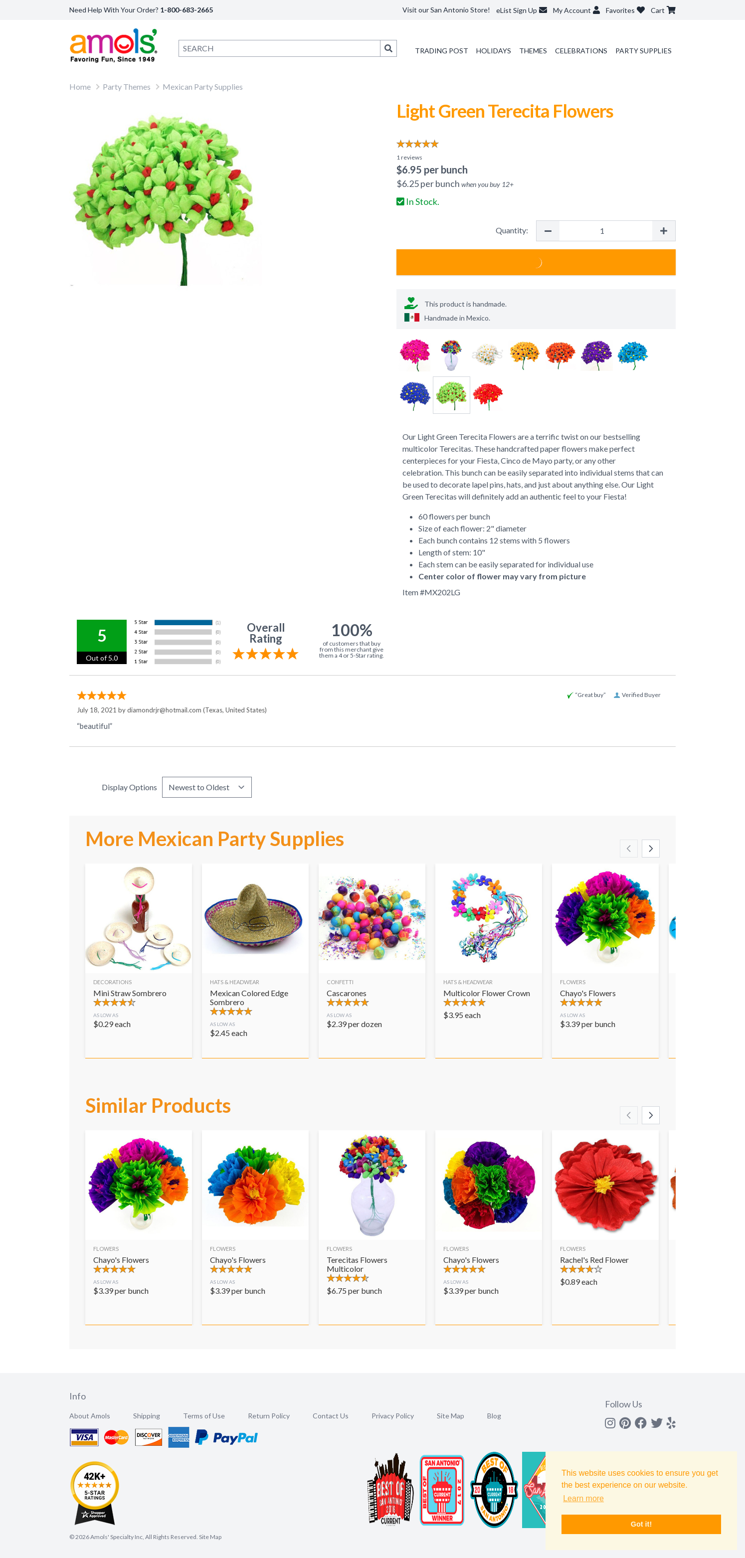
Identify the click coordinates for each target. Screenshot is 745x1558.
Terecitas (455, 448)
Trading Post (441, 50)
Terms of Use (204, 1415)
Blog (494, 1415)
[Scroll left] (629, 849)
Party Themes (127, 86)
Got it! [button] (641, 1524)
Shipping (146, 1415)
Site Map (450, 1415)
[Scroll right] (651, 849)
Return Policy (269, 1415)
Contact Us (331, 1415)
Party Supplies (643, 50)
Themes (533, 50)
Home (80, 86)
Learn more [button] (583, 1498)
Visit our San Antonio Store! (446, 9)
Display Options (129, 787)
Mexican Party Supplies (203, 86)
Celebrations (581, 50)
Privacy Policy (393, 1415)
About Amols (89, 1415)
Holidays (493, 50)
